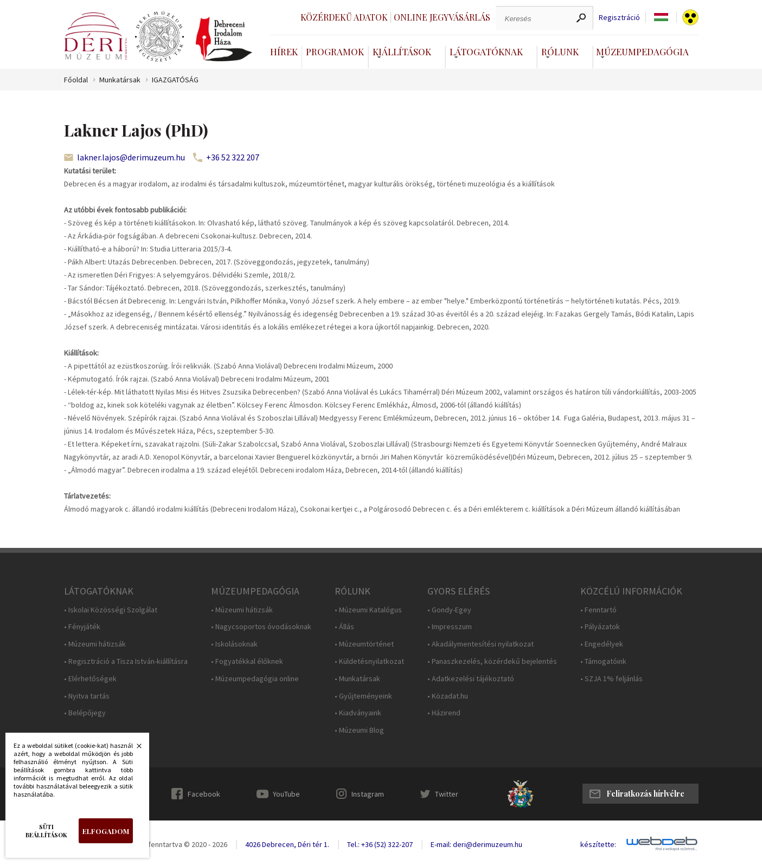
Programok (335, 51)
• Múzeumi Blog (359, 730)
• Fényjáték (82, 626)
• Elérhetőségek (90, 678)
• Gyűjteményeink (363, 696)
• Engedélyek (601, 644)
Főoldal (76, 80)
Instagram (367, 794)
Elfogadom (105, 831)
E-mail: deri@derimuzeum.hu (476, 844)
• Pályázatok (600, 626)
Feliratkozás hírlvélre (645, 794)
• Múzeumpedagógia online (255, 678)
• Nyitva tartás (87, 696)
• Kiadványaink (358, 713)
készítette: (598, 844)
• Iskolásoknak (234, 644)
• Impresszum (449, 626)
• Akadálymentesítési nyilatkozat (480, 644)
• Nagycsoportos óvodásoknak (261, 626)
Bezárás (133, 749)
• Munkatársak (357, 678)
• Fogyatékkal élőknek (247, 661)
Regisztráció (619, 17)
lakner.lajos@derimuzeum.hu (131, 157)
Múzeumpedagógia (642, 51)
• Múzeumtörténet (364, 644)
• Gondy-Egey (449, 610)
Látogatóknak (486, 51)
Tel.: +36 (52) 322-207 (380, 844)
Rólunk (560, 51)
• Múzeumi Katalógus (368, 610)
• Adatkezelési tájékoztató (470, 678)
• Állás (344, 626)
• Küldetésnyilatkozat (369, 661)
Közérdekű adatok (344, 17)
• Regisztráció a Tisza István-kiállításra (126, 661)
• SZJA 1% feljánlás (611, 678)
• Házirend (443, 713)
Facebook (204, 794)
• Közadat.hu (447, 696)
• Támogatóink (603, 661)
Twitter (446, 794)
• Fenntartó (598, 610)
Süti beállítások (46, 831)
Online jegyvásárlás (442, 17)
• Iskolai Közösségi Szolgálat (110, 610)
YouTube (286, 794)
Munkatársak (119, 80)
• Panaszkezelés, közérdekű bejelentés (492, 661)
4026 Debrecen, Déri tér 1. (287, 844)
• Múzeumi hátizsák (95, 644)
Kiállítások (402, 51)
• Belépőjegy (85, 713)
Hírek (284, 51)
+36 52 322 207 (232, 157)
